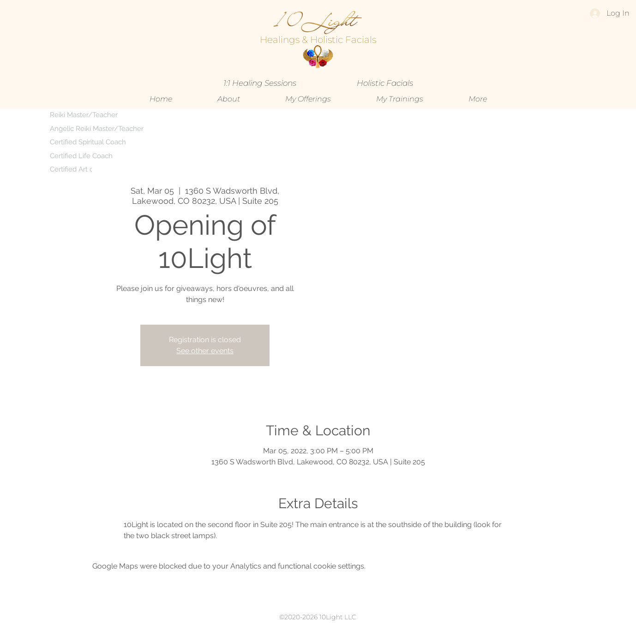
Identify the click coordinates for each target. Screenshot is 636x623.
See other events (205, 350)
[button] (308, 99)
